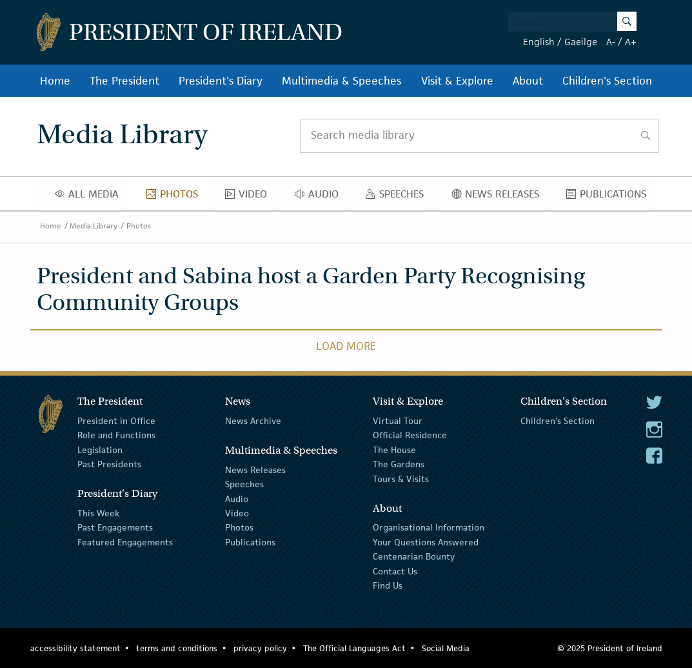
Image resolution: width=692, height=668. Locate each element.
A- (610, 41)
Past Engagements (115, 527)
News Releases (498, 197)
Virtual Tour (397, 421)
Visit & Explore (457, 81)
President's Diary (220, 81)
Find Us (387, 585)
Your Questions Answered (426, 542)
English (539, 41)
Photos (175, 197)
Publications (609, 197)
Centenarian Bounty (414, 556)
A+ (631, 41)
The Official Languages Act (354, 648)
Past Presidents (109, 464)
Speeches (397, 197)
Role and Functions (116, 435)
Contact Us (395, 570)
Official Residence (410, 435)
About (528, 81)
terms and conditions (176, 648)
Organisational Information (428, 527)
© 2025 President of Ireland (609, 648)
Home (55, 81)
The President (124, 81)
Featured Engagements (125, 542)
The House (394, 450)
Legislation (100, 450)
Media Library (93, 225)
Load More (346, 346)
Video (249, 197)
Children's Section (607, 81)
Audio (320, 197)
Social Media (446, 648)
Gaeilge (580, 41)
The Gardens (398, 464)
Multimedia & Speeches (341, 81)
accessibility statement (75, 648)
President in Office (116, 421)
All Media (90, 197)
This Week (98, 513)
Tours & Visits (401, 478)
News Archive (253, 421)
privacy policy (260, 648)
